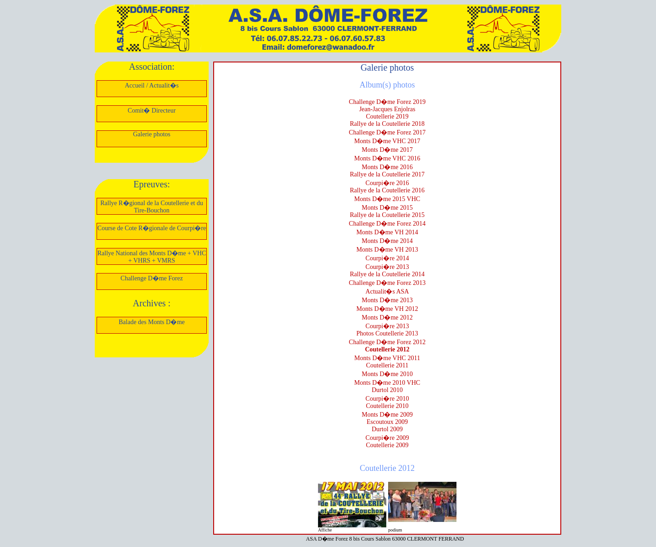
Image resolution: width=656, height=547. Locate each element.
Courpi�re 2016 (387, 183)
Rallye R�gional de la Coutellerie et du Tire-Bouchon (151, 207)
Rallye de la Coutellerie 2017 (387, 174)
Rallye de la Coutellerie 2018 (387, 123)
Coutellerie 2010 (387, 406)
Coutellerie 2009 (387, 445)
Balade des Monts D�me (151, 322)
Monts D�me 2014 (387, 240)
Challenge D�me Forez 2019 (387, 101)
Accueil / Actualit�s (152, 85)
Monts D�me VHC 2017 (387, 141)
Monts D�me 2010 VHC (387, 382)
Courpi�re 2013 (387, 266)
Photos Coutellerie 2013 (387, 333)
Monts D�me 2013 (387, 300)
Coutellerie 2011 (387, 365)
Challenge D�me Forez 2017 (387, 132)
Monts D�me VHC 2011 (387, 358)
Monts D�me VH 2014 (387, 232)
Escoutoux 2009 (387, 421)
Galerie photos (151, 134)
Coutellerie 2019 (387, 116)
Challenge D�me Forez (152, 278)
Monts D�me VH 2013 (387, 249)
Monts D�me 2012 (387, 317)
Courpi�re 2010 (387, 398)
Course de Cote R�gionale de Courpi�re (151, 228)
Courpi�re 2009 (387, 437)
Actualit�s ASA (387, 291)
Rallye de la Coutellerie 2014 (387, 274)
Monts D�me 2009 (387, 414)
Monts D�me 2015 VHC (387, 199)
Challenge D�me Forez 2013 (387, 282)
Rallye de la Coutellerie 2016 (387, 190)
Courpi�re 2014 (387, 258)
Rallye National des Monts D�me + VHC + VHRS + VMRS (151, 257)
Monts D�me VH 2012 (387, 308)
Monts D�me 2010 (387, 374)
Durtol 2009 (387, 429)
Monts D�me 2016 (387, 167)
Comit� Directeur (151, 110)
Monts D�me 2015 (387, 207)
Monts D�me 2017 (387, 149)
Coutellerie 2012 (387, 349)
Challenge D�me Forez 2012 (387, 342)
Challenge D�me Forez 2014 (387, 223)
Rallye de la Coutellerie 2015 (387, 215)
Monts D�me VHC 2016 (387, 158)
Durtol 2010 (387, 390)
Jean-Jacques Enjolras (387, 109)
